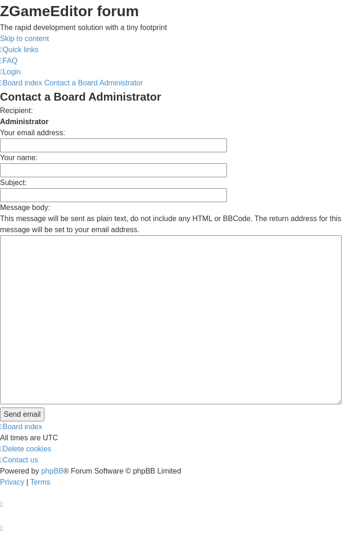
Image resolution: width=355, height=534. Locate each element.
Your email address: (32, 133)
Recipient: (16, 110)
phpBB (52, 471)
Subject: (13, 182)
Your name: (18, 158)
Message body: (25, 207)
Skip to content (24, 38)
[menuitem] (9, 61)
